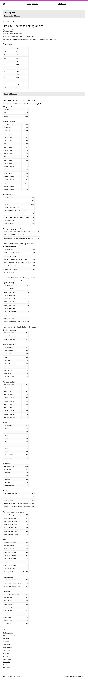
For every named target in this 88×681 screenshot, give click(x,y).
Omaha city (6, 638)
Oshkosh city (6, 667)
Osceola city (6, 665)
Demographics (32, 4)
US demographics (8, 633)
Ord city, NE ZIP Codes (10, 94)
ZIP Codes (62, 4)
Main (4, 22)
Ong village (6, 656)
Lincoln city (6, 641)
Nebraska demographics (10, 635)
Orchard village (7, 659)
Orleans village (7, 662)
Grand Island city (7, 647)
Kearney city (6, 650)
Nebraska (9, 22)
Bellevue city (6, 644)
